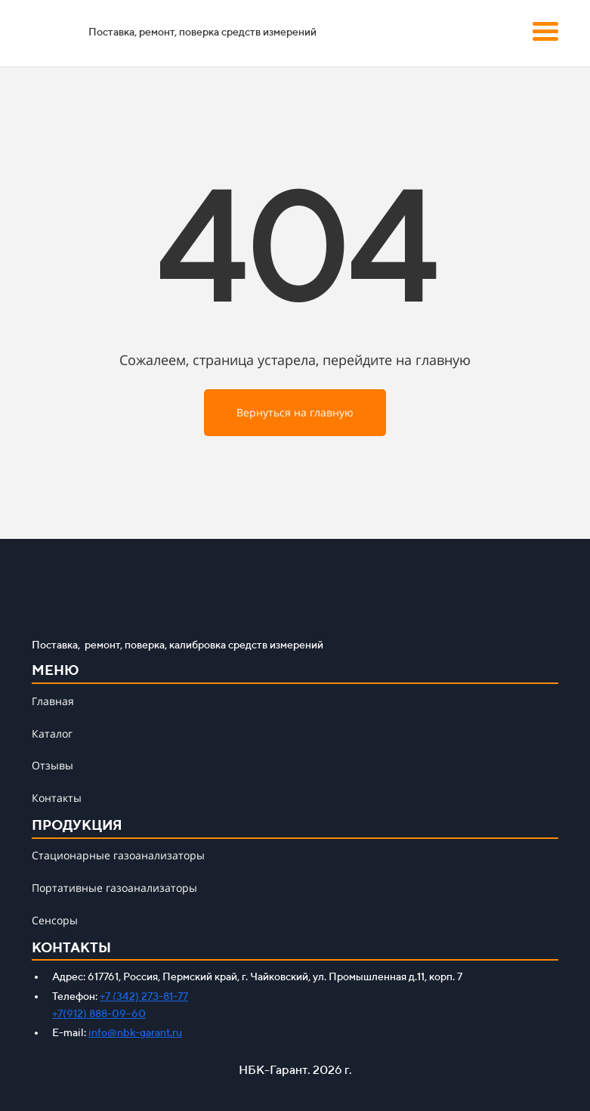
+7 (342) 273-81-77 (144, 996)
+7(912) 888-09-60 (99, 1013)
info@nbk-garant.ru (135, 1032)
